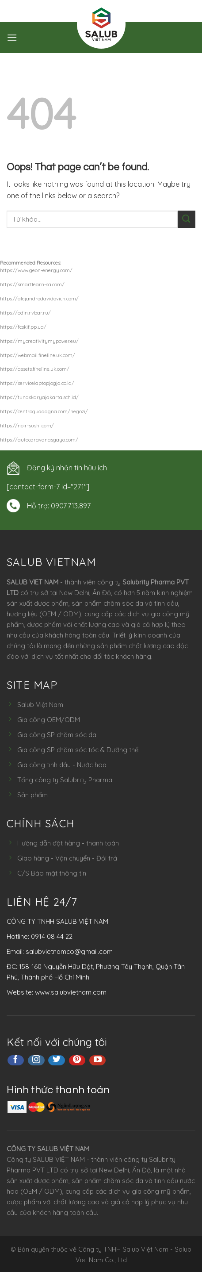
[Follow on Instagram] (36, 1060)
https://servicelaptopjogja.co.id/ (37, 383)
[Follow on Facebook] (16, 1060)
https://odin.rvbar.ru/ (25, 313)
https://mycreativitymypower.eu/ (39, 341)
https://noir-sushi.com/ (27, 426)
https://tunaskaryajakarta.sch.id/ (39, 397)
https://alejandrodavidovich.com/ (39, 299)
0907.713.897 (71, 505)
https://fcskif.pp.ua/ (23, 327)
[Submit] (186, 219)
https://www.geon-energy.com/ (36, 270)
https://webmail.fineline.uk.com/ (37, 355)
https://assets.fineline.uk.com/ (34, 369)
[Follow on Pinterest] (77, 1060)
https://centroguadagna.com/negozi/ (44, 411)
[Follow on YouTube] (97, 1060)
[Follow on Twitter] (56, 1060)
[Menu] (12, 37)
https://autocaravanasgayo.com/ (39, 440)
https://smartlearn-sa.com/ (32, 284)
